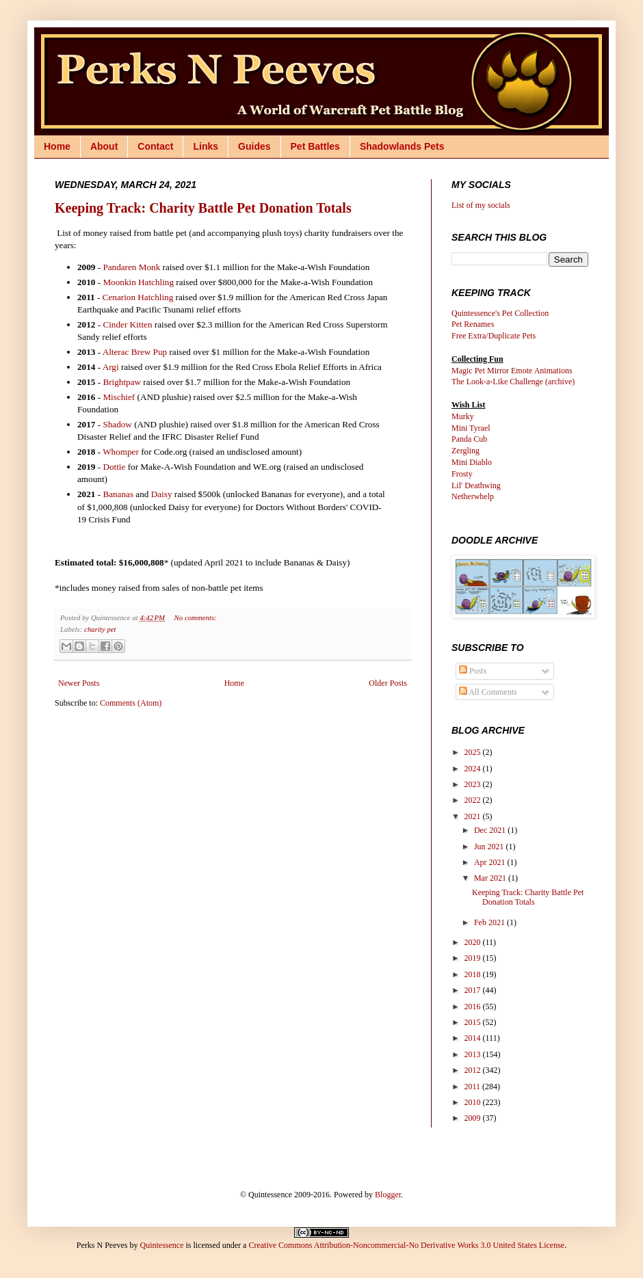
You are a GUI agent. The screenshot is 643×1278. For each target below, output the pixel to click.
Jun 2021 (490, 846)
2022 (473, 800)
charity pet (100, 629)
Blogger (388, 1194)
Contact (155, 146)
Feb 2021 (490, 922)
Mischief (119, 397)
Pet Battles (315, 146)
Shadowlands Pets (402, 146)
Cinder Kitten (127, 324)
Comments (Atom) (130, 703)
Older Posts (388, 683)
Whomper (121, 452)
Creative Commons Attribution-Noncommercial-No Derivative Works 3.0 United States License (406, 1245)
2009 (473, 1118)
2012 (473, 1070)
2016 (473, 1006)
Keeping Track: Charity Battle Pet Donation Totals (203, 207)
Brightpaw (122, 382)
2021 (473, 816)
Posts (472, 671)
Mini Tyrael (470, 428)
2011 (473, 1086)
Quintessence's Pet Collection (500, 313)
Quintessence (161, 1245)
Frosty (462, 474)
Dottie (114, 467)
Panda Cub (469, 439)
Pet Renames (472, 324)
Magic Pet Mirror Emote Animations (512, 370)
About (104, 146)
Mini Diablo (471, 462)
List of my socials (480, 205)
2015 (473, 1022)
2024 (473, 768)
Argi (111, 367)
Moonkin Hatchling (138, 282)
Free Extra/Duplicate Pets (493, 336)
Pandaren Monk (131, 267)
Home (57, 146)
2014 (473, 1038)
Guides (254, 146)
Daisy (161, 494)
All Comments (488, 692)
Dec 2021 (491, 830)
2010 (473, 1102)
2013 (473, 1054)
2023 (473, 784)
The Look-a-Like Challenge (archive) (513, 381)
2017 (473, 990)
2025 (473, 752)
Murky (462, 416)
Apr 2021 (491, 862)
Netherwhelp (472, 496)
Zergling (465, 450)
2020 (473, 942)
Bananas (118, 494)
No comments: (195, 617)
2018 (473, 974)
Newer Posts (78, 683)
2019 (473, 958)
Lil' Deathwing (476, 485)
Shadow (117, 424)
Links (205, 146)
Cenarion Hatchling (138, 297)
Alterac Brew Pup (135, 352)
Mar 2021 (491, 878)
